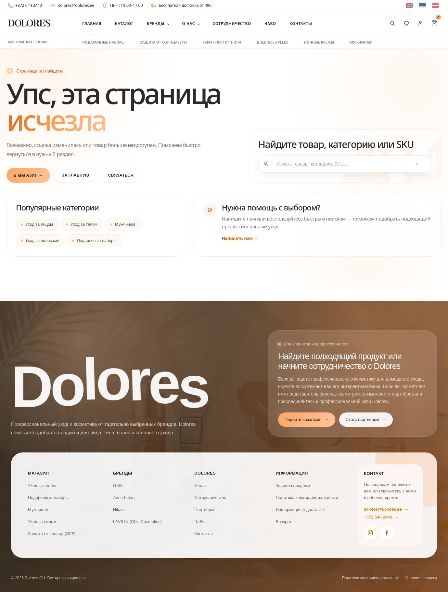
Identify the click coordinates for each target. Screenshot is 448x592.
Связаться (121, 175)
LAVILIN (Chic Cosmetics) (137, 521)
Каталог (124, 24)
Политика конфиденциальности (307, 497)
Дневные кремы (272, 42)
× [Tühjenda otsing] (417, 164)
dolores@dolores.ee (72, 5)
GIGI (117, 485)
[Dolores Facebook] (386, 532)
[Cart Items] (434, 23)
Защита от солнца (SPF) (163, 42)
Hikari (118, 509)
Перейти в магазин (307, 419)
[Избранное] (406, 23)
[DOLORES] (29, 23)
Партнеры (204, 509)
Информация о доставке (300, 509)
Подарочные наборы (103, 42)
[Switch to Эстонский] (422, 6)
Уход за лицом (39, 224)
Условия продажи (293, 485)
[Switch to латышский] (435, 6)
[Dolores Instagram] (370, 532)
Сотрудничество (232, 24)
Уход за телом (83, 224)
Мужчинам (361, 42)
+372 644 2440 (25, 5)
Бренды (155, 24)
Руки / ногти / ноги (221, 42)
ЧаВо (270, 24)
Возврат (284, 521)
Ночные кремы (319, 42)
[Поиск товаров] (392, 23)
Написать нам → (240, 238)
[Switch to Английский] (409, 6)
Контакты (300, 24)
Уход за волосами (42, 240)
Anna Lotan (124, 497)
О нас (188, 24)
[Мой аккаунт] (420, 23)
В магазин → (28, 175)
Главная (91, 24)
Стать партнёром (366, 419)
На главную (75, 175)
